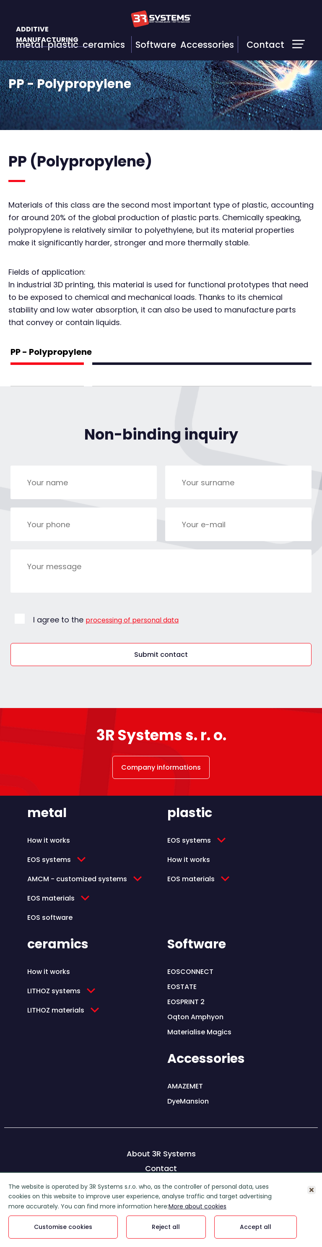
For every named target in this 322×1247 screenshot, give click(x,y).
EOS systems (49, 859)
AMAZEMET (185, 1086)
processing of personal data (132, 620)
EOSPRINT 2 (186, 1002)
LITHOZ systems (53, 991)
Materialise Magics (199, 1032)
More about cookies (197, 1206)
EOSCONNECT (190, 971)
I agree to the (106, 619)
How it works (48, 840)
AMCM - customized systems (77, 879)
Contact (265, 45)
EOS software (50, 917)
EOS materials (51, 898)
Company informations (161, 767)
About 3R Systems (161, 1153)
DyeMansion (188, 1101)
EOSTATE (182, 987)
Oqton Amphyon (195, 1017)
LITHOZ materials (55, 1010)
